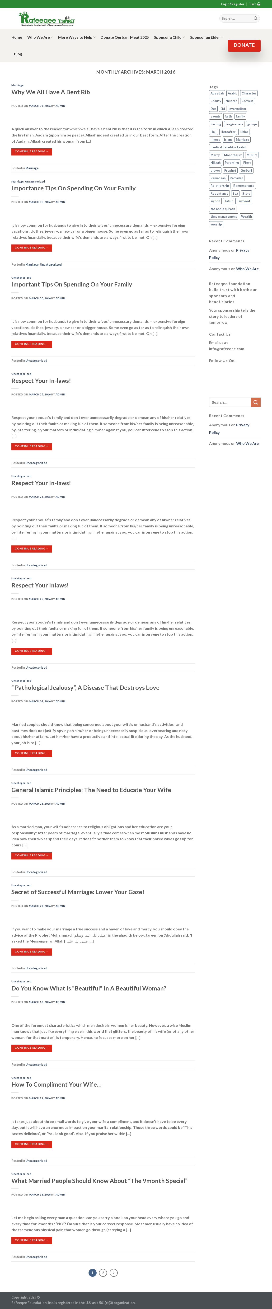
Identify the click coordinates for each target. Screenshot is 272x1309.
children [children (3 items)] (231, 101)
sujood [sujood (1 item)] (215, 201)
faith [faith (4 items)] (228, 116)
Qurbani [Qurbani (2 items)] (246, 170)
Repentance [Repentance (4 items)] (219, 193)
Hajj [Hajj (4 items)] (213, 132)
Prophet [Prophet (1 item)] (230, 170)
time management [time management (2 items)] (224, 216)
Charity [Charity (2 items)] (216, 101)
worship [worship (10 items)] (216, 224)
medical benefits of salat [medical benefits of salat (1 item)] (228, 147)
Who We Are (40, 37)
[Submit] (256, 402)
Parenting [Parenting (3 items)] (232, 162)
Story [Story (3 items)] (246, 193)
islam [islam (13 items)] (228, 139)
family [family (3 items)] (240, 116)
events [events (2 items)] (215, 116)
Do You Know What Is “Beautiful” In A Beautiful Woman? (88, 988)
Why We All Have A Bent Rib (50, 91)
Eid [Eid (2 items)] (222, 109)
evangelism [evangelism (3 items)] (237, 109)
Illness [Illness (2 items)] (215, 139)
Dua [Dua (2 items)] (213, 109)
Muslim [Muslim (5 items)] (252, 155)
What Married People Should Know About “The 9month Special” (99, 1180)
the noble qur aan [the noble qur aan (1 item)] (223, 209)
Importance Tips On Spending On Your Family (73, 188)
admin (60, 105)
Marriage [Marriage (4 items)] (242, 139)
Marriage (17, 85)
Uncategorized (35, 181)
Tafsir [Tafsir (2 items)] (229, 201)
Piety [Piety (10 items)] (247, 162)
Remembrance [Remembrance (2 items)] (243, 186)
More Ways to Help (76, 37)
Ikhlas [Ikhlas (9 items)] (244, 132)
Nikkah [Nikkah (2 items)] (215, 162)
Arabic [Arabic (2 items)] (232, 93)
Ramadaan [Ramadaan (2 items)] (218, 178)
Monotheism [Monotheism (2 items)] (233, 155)
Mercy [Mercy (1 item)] (215, 155)
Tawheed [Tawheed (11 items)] (243, 201)
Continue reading (32, 151)
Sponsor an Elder (206, 37)
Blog (18, 54)
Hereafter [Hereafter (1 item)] (228, 132)
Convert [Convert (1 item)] (247, 101)
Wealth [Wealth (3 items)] (246, 216)
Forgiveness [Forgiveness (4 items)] (234, 124)
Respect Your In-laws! (41, 380)
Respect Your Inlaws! (40, 585)
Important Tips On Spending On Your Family (71, 284)
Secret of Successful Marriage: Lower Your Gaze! (77, 891)
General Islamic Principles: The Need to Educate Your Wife (91, 789)
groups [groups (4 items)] (252, 124)
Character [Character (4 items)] (249, 93)
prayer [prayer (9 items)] (215, 170)
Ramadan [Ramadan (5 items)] (236, 178)
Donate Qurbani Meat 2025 (125, 37)
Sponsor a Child (169, 37)
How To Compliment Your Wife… (56, 1084)
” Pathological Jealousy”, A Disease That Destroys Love (85, 687)
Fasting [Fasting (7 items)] (216, 124)
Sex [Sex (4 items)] (235, 193)
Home (16, 37)
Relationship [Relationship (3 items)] (220, 186)
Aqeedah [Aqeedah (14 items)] (217, 93)
